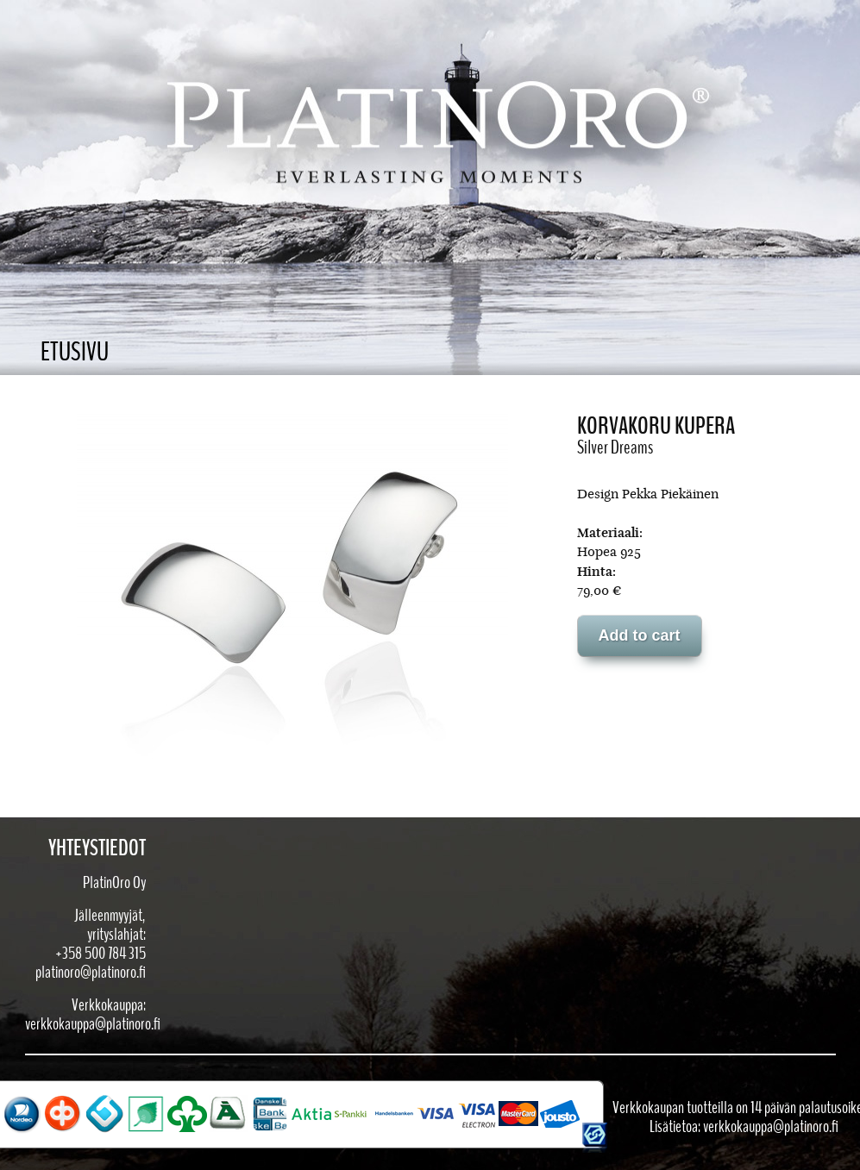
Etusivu (75, 352)
